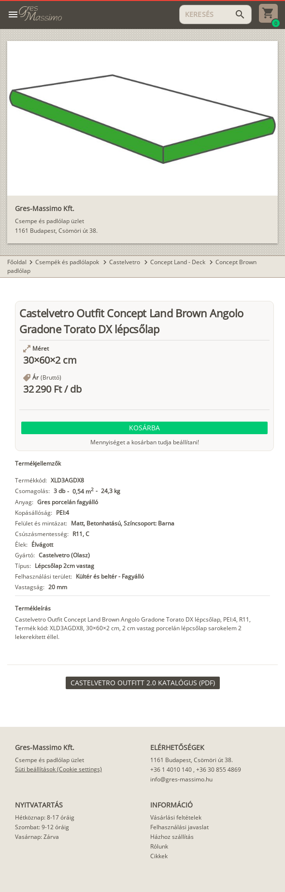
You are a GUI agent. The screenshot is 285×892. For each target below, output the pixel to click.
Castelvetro (125, 262)
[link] (143, 683)
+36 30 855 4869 (218, 769)
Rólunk (159, 846)
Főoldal (17, 262)
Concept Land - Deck (178, 262)
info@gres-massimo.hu (181, 779)
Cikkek (159, 856)
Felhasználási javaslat (179, 827)
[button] (144, 428)
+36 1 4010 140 (171, 769)
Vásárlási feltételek (175, 817)
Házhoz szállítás (172, 837)
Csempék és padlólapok (67, 262)
